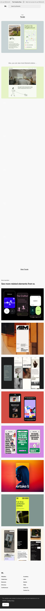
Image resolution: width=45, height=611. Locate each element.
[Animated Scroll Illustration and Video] (22, 116)
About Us (25, 587)
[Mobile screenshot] (22, 373)
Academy (25, 576)
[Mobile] (22, 339)
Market (25, 582)
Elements (3, 582)
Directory (3, 584)
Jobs (24, 579)
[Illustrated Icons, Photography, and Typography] (22, 150)
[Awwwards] (5, 6)
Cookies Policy (10, 600)
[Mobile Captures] (22, 304)
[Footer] (22, 183)
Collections (4, 579)
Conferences (4, 587)
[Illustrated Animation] (22, 250)
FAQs (24, 584)
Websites (3, 576)
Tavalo (22, 17)
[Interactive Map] (22, 217)
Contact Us (26, 590)
